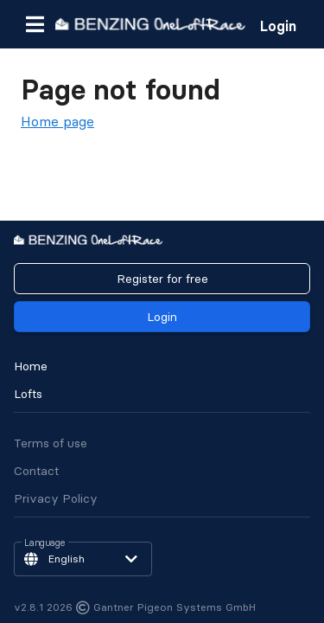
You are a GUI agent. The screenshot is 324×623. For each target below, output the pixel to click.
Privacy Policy (56, 498)
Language (45, 543)
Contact (36, 470)
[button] (34, 24)
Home (31, 366)
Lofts (28, 393)
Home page (57, 121)
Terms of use (50, 443)
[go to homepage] (150, 23)
